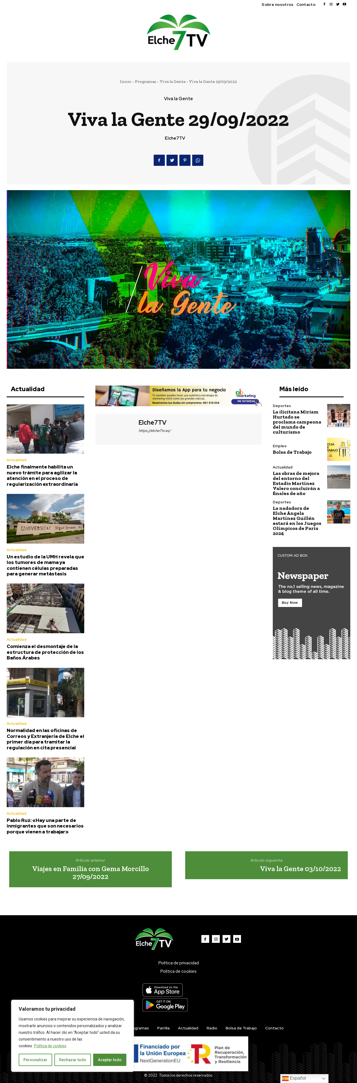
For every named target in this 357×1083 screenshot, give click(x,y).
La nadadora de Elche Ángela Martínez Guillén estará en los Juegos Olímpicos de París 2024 (297, 520)
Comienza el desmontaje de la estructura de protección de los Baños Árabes (45, 652)
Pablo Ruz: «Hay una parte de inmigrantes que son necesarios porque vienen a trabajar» (45, 826)
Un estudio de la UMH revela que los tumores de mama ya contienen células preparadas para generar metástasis (45, 565)
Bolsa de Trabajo (292, 452)
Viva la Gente (172, 81)
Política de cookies (50, 1046)
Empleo (280, 446)
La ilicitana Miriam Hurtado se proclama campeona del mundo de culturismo (297, 422)
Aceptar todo (110, 1060)
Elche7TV (175, 138)
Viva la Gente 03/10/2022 (300, 868)
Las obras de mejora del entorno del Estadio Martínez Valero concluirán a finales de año (296, 483)
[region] (72, 1036)
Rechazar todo (72, 1060)
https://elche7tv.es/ (155, 430)
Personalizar (35, 1060)
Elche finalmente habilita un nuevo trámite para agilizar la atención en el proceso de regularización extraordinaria (42, 475)
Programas (145, 81)
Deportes (282, 406)
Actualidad (16, 460)
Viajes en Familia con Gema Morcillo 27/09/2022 (90, 872)
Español (294, 1078)
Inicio (125, 81)
